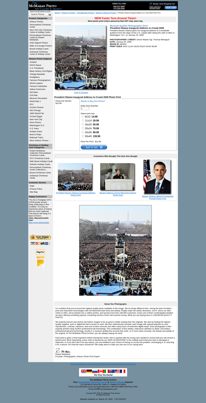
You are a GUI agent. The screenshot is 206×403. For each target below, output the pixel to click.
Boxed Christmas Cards (40, 172)
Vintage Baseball (37, 74)
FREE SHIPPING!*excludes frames (155, 7)
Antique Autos (36, 131)
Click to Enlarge (81, 92)
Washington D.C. (37, 125)
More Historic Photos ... (40, 140)
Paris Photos (35, 122)
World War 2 (35, 101)
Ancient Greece (37, 107)
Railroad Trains (36, 137)
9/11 (32, 104)
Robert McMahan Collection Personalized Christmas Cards (40, 153)
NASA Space (35, 65)
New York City (36, 119)
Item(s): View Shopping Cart (162, 4)
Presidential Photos (85, 13)
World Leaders (36, 83)
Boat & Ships (35, 134)
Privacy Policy (36, 189)
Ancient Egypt (36, 116)
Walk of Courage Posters (41, 46)
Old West (34, 92)
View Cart (131, 364)
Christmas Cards (39, 158)
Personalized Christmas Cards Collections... (40, 168)
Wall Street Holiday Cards (41, 161)
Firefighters (35, 77)
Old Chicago (35, 110)
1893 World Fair (37, 113)
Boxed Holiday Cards (39, 49)
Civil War (34, 95)
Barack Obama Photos (106, 13)
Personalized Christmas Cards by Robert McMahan (40, 37)
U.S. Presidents (37, 68)
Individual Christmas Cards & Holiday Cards (40, 53)
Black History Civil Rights (41, 71)
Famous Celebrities (38, 86)
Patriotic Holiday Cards (40, 164)
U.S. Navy (34, 128)
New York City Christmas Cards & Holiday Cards (41, 31)
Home (57, 13)
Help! (32, 186)
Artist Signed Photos (39, 43)
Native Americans (37, 89)
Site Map (34, 192)
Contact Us (82, 364)
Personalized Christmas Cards (92, 382)
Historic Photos (36, 22)
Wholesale (103, 364)
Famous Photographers (40, 80)
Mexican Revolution (38, 98)
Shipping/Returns (117, 364)
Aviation (33, 62)
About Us (93, 364)
